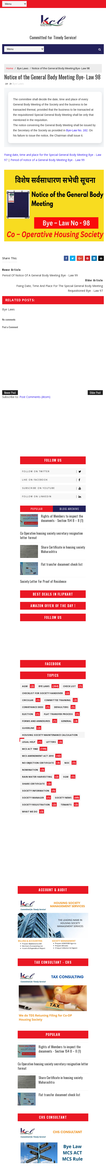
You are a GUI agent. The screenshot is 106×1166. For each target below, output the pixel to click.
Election (27, 714)
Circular (27, 700)
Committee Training (57, 700)
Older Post (95, 392)
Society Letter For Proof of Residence (43, 581)
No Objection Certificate (38, 762)
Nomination (30, 769)
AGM (25, 686)
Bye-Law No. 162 (77, 130)
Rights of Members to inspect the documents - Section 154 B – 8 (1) (62, 518)
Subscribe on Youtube (54, 488)
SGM (65, 776)
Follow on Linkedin (54, 496)
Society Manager (33, 797)
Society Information (35, 790)
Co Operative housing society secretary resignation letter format (51, 535)
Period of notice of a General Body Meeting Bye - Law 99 (48, 160)
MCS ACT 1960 (30, 748)
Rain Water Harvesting (37, 776)
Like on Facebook (54, 479)
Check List (69, 686)
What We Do (29, 811)
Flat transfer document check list (62, 564)
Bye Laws (22, 68)
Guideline (28, 727)
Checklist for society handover (42, 693)
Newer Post (10, 392)
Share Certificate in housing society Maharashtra (63, 549)
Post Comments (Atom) (34, 397)
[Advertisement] (53, 427)
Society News (63, 797)
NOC (66, 762)
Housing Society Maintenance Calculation (50, 734)
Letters (51, 741)
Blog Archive (69, 509)
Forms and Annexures (36, 720)
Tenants (66, 804)
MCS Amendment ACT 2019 (37, 755)
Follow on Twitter (54, 471)
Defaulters (61, 707)
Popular (37, 509)
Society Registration (36, 804)
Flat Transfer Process (58, 714)
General (66, 720)
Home (9, 68)
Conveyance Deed (32, 707)
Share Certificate (33, 783)
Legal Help (28, 741)
